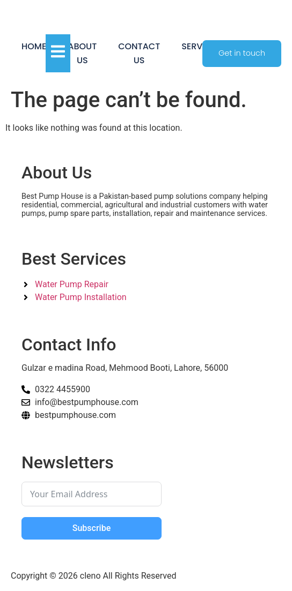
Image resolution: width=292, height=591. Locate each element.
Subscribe (91, 528)
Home (33, 46)
